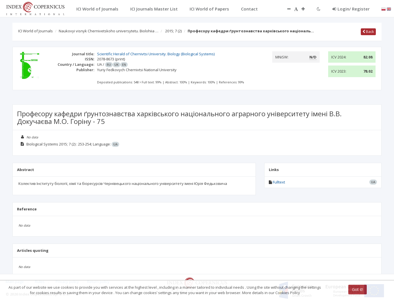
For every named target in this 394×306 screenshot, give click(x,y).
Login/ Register (351, 9)
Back (368, 31)
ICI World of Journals (35, 30)
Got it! (357, 289)
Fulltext (279, 182)
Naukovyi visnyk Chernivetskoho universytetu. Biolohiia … (108, 30)
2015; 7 (173, 30)
